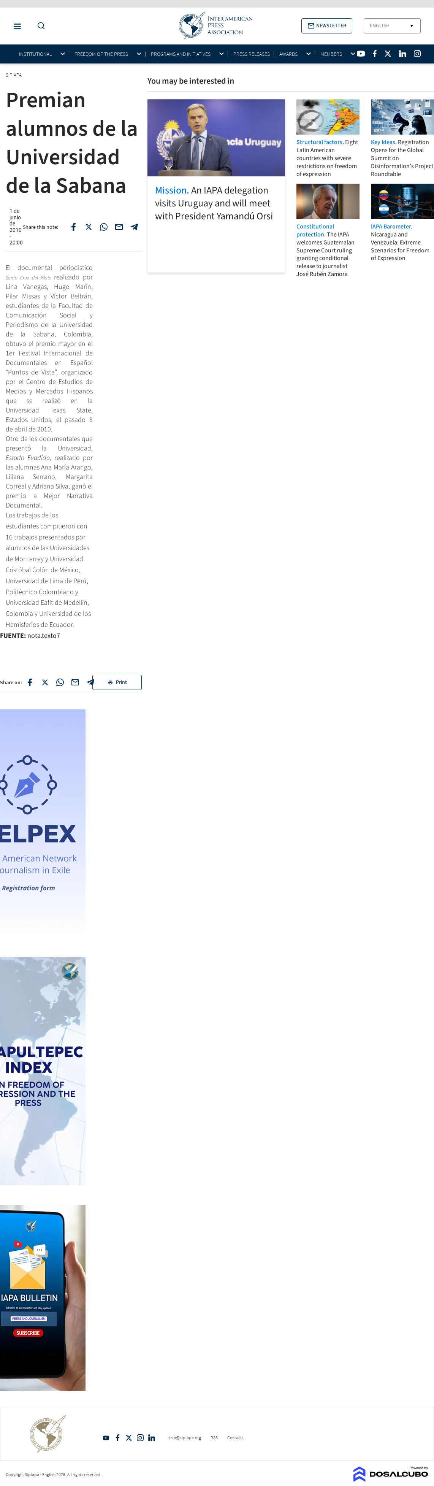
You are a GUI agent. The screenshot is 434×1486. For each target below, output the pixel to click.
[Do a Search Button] (39, 26)
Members (331, 54)
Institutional (35, 54)
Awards (288, 54)
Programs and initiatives (181, 54)
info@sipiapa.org (185, 1437)
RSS (214, 1437)
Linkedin (151, 1437)
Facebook (117, 1437)
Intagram (140, 1437)
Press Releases (251, 54)
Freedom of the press (101, 54)
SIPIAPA (14, 74)
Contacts (235, 1437)
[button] (326, 25)
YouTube (106, 1437)
